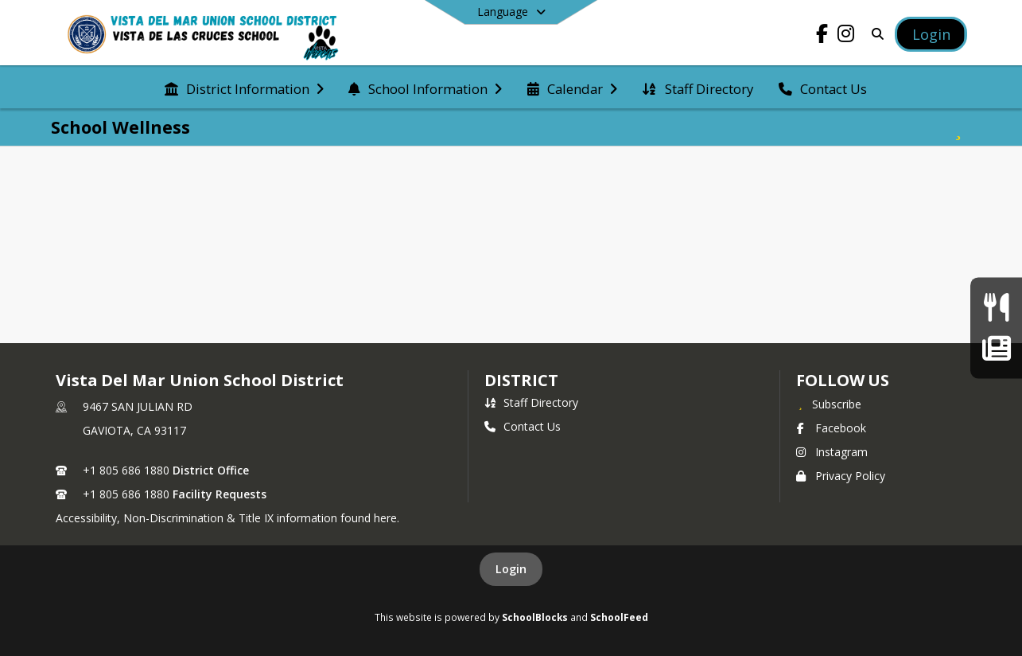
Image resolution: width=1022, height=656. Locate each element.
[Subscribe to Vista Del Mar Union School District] (828, 403)
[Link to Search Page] (875, 33)
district (521, 380)
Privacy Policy (840, 475)
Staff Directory (531, 402)
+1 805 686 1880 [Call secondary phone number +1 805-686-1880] (126, 494)
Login (511, 568)
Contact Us (522, 426)
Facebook (831, 427)
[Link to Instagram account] (846, 36)
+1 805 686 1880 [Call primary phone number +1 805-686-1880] (126, 470)
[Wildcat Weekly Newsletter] (996, 348)
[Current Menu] (996, 307)
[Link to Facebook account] (822, 36)
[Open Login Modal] (930, 34)
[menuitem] (244, 87)
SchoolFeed (619, 617)
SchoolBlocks (535, 617)
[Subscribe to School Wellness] (958, 127)
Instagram (832, 451)
